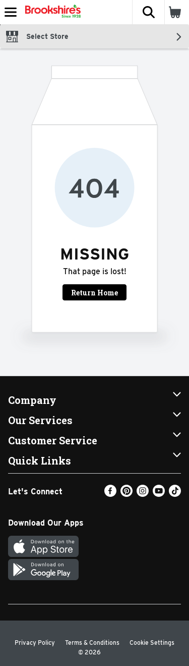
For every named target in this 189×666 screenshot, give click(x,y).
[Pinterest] (126, 494)
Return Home (94, 292)
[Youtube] (159, 494)
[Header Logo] (51, 12)
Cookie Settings (152, 642)
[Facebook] (110, 494)
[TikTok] (175, 494)
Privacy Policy (35, 642)
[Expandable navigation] (10, 12)
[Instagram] (143, 494)
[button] (148, 12)
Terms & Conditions (92, 642)
